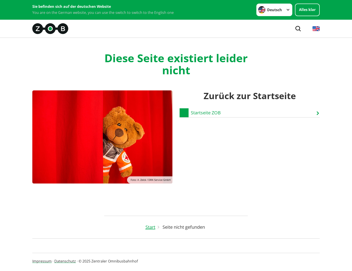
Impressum (42, 261)
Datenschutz (65, 261)
